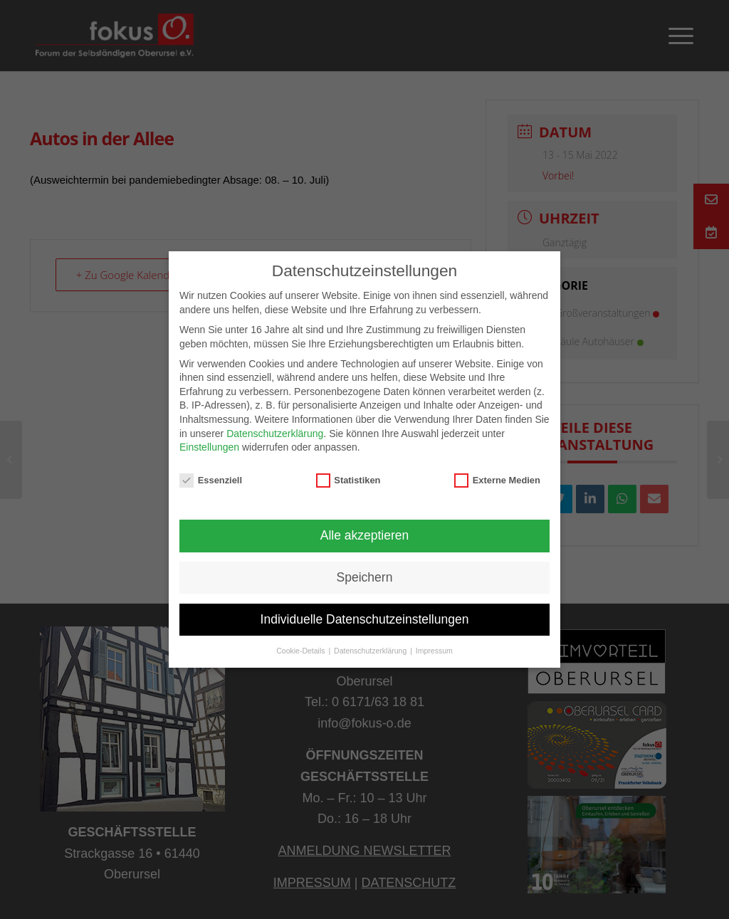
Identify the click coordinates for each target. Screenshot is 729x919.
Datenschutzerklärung (274, 433)
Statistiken (348, 480)
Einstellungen (209, 447)
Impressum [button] (434, 650)
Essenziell (210, 480)
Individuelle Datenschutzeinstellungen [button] (365, 619)
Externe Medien (497, 480)
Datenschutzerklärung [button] (371, 650)
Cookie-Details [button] (301, 650)
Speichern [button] (365, 577)
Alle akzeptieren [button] (364, 535)
